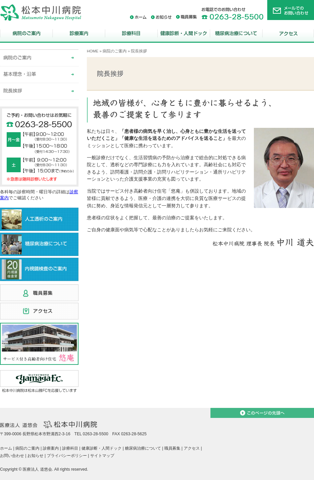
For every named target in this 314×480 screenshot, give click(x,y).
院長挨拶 (39, 91)
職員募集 (186, 17)
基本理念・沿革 (39, 74)
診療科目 (131, 34)
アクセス (288, 34)
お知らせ (161, 17)
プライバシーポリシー (67, 455)
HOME (93, 51)
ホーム (138, 17)
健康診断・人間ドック (183, 34)
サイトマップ (102, 455)
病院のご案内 (26, 34)
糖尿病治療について (236, 34)
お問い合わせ (12, 455)
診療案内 (78, 34)
